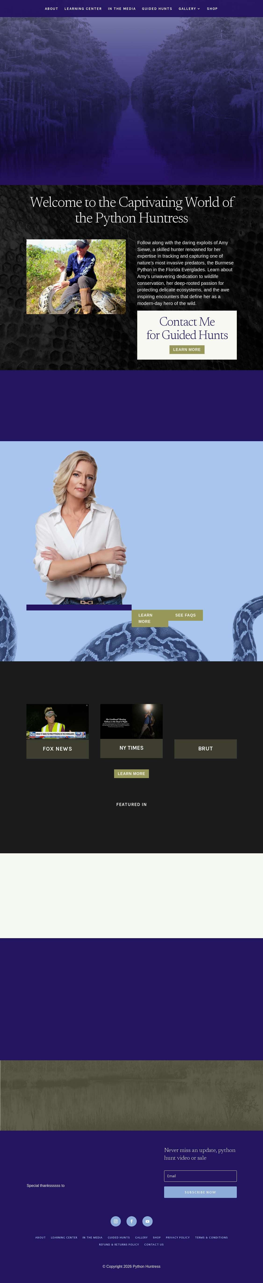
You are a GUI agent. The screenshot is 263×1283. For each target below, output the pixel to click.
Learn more (131, 774)
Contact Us (154, 1244)
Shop (212, 9)
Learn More (187, 350)
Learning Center (83, 9)
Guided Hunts (157, 9)
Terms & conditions (211, 1237)
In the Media (122, 9)
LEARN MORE (146, 618)
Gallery (187, 9)
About (51, 9)
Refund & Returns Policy (119, 1244)
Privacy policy (178, 1237)
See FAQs (185, 615)
